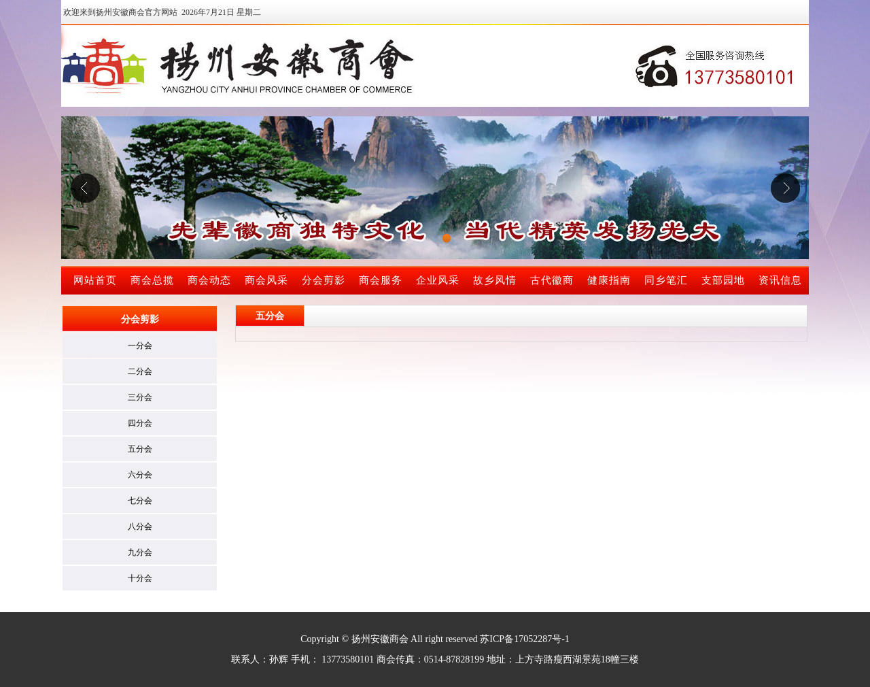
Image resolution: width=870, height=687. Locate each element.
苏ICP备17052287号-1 (524, 639)
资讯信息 (780, 280)
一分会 (140, 345)
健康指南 (609, 280)
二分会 (140, 371)
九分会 (140, 552)
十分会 (140, 578)
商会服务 (380, 280)
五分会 (140, 449)
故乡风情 (495, 280)
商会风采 (266, 280)
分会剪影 (323, 280)
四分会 (140, 423)
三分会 (140, 397)
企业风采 (437, 280)
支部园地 (723, 280)
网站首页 (95, 280)
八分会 (140, 526)
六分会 (140, 475)
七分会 (140, 500)
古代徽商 (552, 280)
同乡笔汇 (666, 280)
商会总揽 (152, 280)
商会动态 (209, 280)
